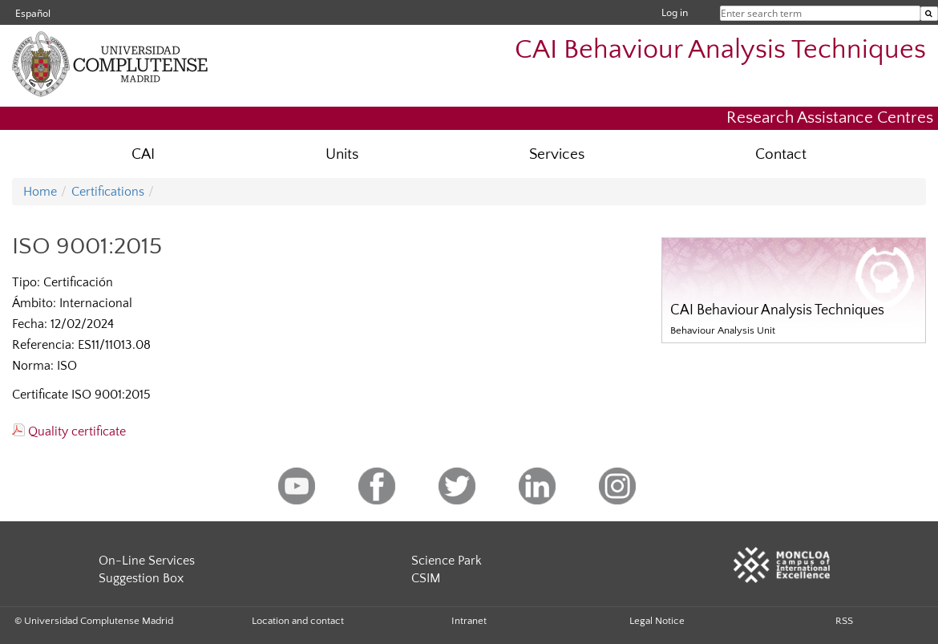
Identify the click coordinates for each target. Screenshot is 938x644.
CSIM (425, 578)
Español (33, 13)
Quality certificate (69, 431)
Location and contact (298, 620)
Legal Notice (657, 620)
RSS (844, 620)
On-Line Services (147, 560)
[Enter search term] (929, 13)
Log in (674, 12)
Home (40, 191)
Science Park (446, 560)
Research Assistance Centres (829, 117)
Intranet (469, 620)
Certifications (107, 191)
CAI (143, 154)
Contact (781, 154)
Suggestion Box (141, 578)
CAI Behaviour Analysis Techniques (720, 50)
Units (341, 154)
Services (556, 154)
